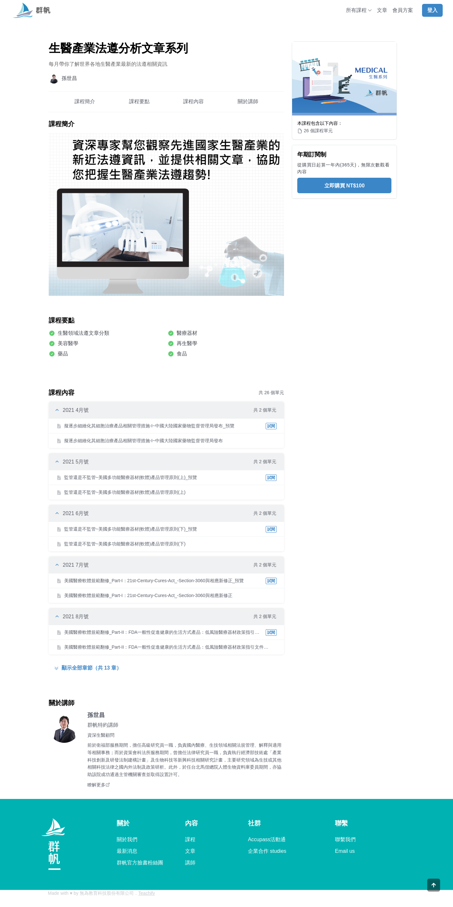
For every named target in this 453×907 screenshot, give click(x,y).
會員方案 (402, 10)
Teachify (146, 893)
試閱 (271, 426)
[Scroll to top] (433, 893)
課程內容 (193, 101)
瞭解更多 (98, 784)
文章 (382, 10)
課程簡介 (84, 101)
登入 (432, 10)
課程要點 (139, 101)
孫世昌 (96, 715)
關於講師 (248, 101)
